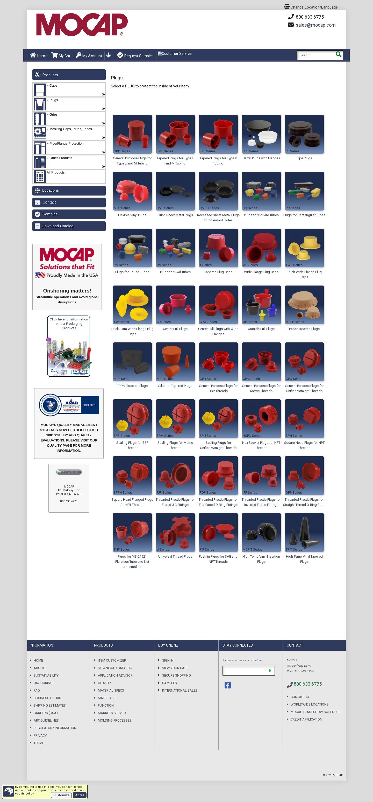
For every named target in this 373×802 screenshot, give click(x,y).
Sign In (168, 660)
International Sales (180, 690)
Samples (50, 214)
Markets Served (112, 713)
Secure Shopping (176, 675)
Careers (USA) (46, 713)
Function (106, 705)
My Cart (61, 55)
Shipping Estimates (50, 705)
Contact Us (300, 697)
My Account (89, 55)
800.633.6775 (306, 17)
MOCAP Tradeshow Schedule (315, 712)
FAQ (37, 690)
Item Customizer (112, 660)
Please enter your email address (242, 660)
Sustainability (46, 675)
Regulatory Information (55, 728)
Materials (107, 698)
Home (38, 55)
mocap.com (316, 25)
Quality (104, 683)
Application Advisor (115, 675)
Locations (50, 190)
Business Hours (47, 698)
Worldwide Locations (310, 704)
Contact (49, 202)
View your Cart (175, 668)
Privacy (40, 735)
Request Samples (135, 55)
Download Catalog (58, 226)
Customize (61, 795)
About (39, 668)
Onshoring (43, 683)
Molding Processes (115, 720)
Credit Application (306, 719)
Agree (79, 795)
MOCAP (338, 775)
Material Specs (111, 690)
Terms (39, 743)
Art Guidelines (46, 720)
